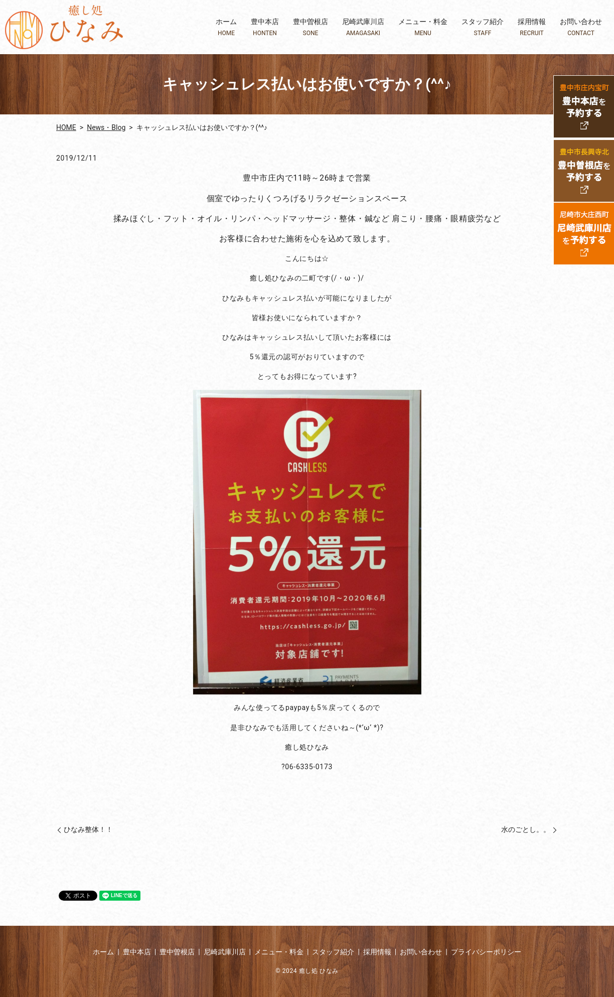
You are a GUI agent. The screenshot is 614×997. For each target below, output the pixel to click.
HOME (66, 127)
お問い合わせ (581, 27)
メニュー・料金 (422, 27)
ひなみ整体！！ (88, 829)
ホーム (226, 27)
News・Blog (106, 127)
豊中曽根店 (310, 27)
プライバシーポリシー (486, 952)
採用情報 (532, 27)
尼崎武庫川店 (363, 27)
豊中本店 (265, 27)
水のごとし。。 (522, 829)
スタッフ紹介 (483, 27)
